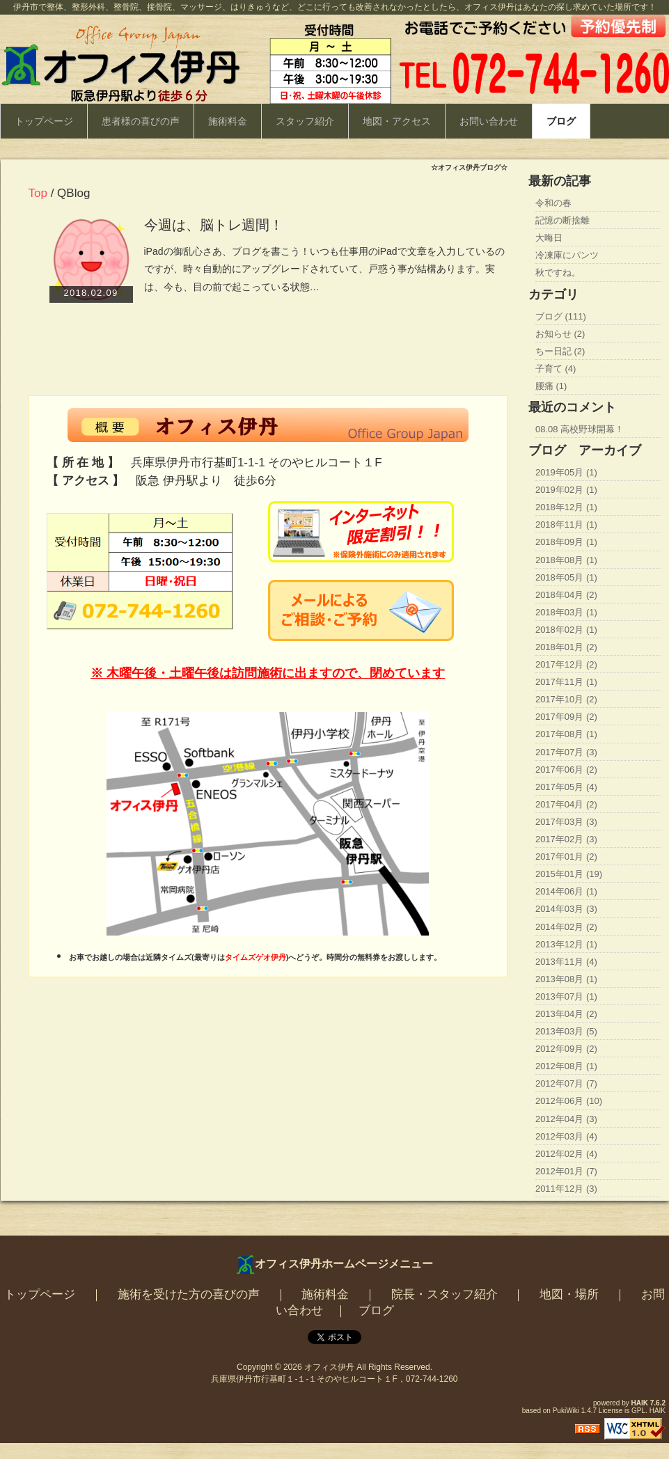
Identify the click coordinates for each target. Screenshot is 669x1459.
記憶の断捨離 (562, 220)
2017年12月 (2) (566, 664)
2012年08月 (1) (566, 1066)
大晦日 (548, 237)
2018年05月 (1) (566, 577)
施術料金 (227, 121)
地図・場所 (569, 1294)
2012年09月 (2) (566, 1048)
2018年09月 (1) (566, 542)
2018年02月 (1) (566, 629)
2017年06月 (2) (566, 769)
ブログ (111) (560, 316)
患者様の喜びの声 (141, 121)
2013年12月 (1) (566, 944)
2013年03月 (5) (566, 1031)
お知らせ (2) (560, 334)
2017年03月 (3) (566, 822)
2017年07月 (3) (566, 752)
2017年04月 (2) (566, 804)
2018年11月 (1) (566, 524)
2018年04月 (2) (566, 595)
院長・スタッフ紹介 (444, 1294)
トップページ (44, 121)
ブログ (561, 121)
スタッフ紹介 (305, 121)
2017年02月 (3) (566, 839)
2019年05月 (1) (566, 472)
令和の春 (553, 203)
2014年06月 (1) (566, 891)
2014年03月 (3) (566, 909)
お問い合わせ (488, 121)
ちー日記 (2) (560, 351)
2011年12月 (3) (566, 1188)
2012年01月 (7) (566, 1171)
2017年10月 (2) (566, 699)
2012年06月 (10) (568, 1101)
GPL (638, 1410)
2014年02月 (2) (566, 927)
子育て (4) (555, 368)
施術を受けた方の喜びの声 (189, 1294)
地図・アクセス (397, 121)
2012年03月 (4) (566, 1136)
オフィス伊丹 (329, 1367)
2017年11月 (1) (566, 682)
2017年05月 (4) (566, 787)
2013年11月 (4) (566, 961)
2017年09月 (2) (566, 716)
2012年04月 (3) (566, 1119)
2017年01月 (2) (566, 856)
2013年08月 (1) (566, 979)
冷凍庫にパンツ (567, 255)
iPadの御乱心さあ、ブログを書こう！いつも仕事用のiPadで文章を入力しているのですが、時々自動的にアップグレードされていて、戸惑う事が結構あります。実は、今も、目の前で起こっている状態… (324, 269)
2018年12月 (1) (566, 507)
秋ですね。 (558, 272)
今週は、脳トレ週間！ (213, 224)
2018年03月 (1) (566, 612)
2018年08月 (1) (566, 560)
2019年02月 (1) (566, 489)
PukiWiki (566, 1410)
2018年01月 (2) (566, 647)
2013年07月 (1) (566, 996)
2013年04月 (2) (566, 1014)
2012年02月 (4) (566, 1154)
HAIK (639, 1403)
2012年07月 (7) (566, 1083)
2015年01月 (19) (568, 874)
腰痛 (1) (551, 386)
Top (38, 193)
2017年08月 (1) (566, 734)
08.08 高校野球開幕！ (579, 429)
